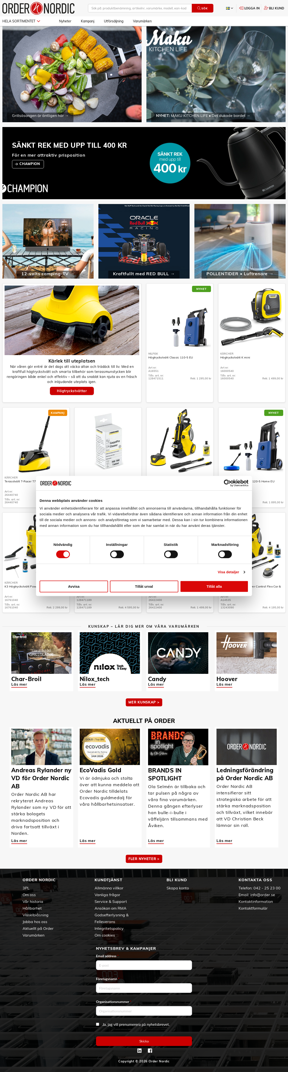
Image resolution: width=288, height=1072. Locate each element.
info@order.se (262, 894)
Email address (107, 956)
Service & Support (111, 901)
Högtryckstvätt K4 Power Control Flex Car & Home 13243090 (251, 588)
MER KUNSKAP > (143, 702)
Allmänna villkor (109, 888)
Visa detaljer (228, 572)
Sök (202, 8)
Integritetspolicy (109, 928)
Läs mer (19, 684)
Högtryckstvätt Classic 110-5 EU (170, 357)
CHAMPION (30, 164)
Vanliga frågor (107, 894)
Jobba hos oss (35, 921)
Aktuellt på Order (38, 928)
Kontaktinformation (256, 901)
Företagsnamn (108, 979)
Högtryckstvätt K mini (235, 357)
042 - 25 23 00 (267, 888)
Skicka (144, 1041)
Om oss (29, 894)
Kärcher (227, 353)
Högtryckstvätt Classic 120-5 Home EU (248, 481)
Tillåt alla (214, 586)
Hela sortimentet (21, 21)
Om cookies (105, 935)
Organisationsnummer (114, 1002)
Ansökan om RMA (110, 908)
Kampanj (87, 21)
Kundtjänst (108, 879)
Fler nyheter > (144, 859)
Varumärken (142, 21)
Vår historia (33, 901)
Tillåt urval (144, 586)
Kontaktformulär (253, 908)
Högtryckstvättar (72, 391)
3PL (26, 888)
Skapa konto (178, 888)
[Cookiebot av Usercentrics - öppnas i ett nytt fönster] (227, 483)
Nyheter (65, 21)
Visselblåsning (35, 914)
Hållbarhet (32, 908)
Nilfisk (153, 353)
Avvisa (74, 586)
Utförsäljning (113, 21)
